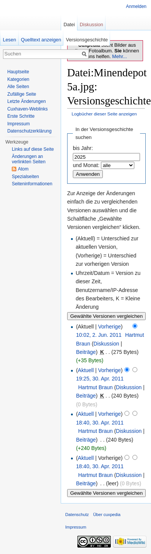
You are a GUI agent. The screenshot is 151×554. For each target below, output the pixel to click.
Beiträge (86, 352)
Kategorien (18, 79)
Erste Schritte (21, 116)
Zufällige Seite (21, 94)
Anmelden (136, 6)
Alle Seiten (18, 86)
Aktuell (86, 370)
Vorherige (109, 327)
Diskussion (106, 344)
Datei (69, 24)
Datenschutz (77, 514)
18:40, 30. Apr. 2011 (99, 423)
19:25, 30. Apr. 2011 (99, 379)
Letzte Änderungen (26, 101)
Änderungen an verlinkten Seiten (29, 159)
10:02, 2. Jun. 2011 (98, 335)
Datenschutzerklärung (29, 131)
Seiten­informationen (32, 183)
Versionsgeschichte (87, 40)
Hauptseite (18, 71)
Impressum (18, 123)
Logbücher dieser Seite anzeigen (104, 113)
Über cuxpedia (106, 514)
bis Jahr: (83, 148)
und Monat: (86, 165)
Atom (23, 169)
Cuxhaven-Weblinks (27, 109)
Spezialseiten (25, 176)
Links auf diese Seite (33, 149)
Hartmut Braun (95, 387)
